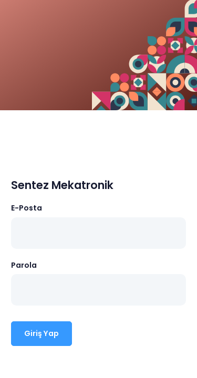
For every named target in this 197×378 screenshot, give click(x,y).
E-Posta (26, 208)
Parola (24, 265)
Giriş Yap (41, 333)
